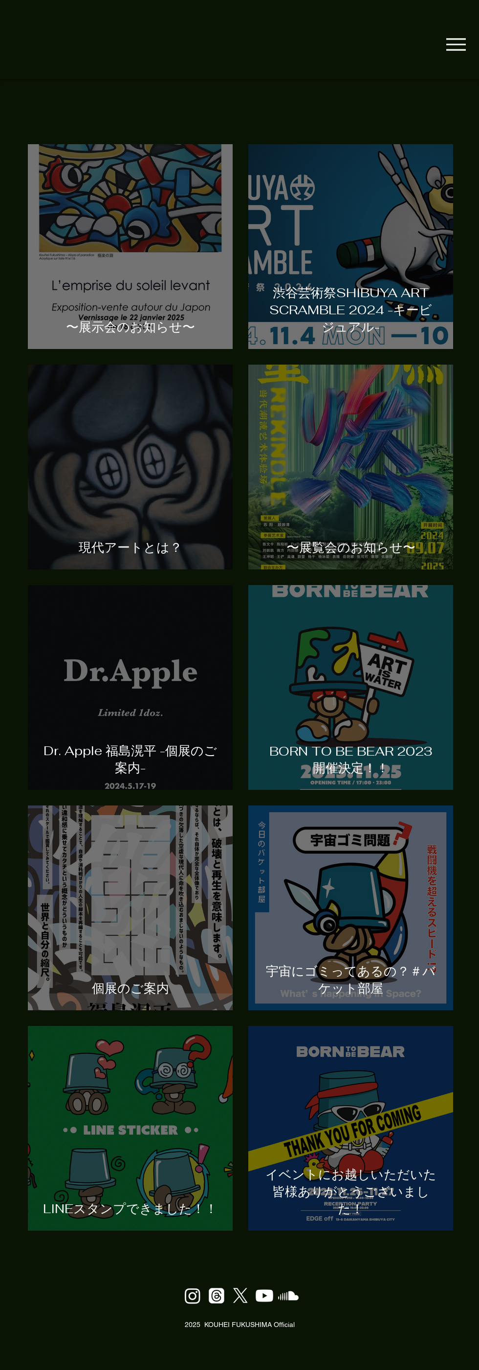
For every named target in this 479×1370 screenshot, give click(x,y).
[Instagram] (192, 1295)
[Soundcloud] (288, 1295)
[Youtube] (264, 1295)
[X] (240, 1295)
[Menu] (456, 44)
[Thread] (216, 1295)
